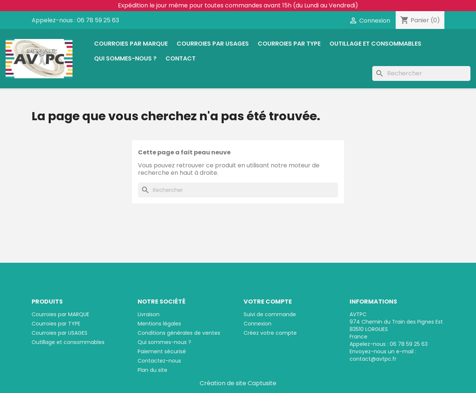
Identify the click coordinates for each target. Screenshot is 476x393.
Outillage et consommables (375, 43)
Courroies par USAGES (213, 43)
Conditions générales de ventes (179, 333)
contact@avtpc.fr (373, 359)
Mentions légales (159, 323)
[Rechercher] (421, 73)
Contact (180, 58)
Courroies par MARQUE (131, 43)
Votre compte (268, 301)
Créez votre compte (270, 333)
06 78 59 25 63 (98, 20)
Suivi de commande (270, 314)
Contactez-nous (159, 360)
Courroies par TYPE (289, 43)
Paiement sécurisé (162, 351)
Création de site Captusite (238, 383)
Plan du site (152, 370)
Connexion (257, 323)
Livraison (149, 314)
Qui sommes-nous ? (125, 58)
